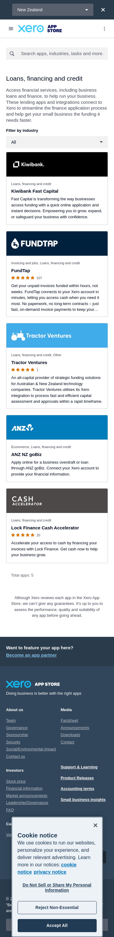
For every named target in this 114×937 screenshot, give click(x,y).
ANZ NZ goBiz (26, 454)
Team (11, 720)
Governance (17, 727)
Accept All (57, 925)
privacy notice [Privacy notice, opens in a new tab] (50, 872)
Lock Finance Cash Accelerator (45, 527)
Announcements (75, 727)
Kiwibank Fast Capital (34, 191)
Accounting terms (78, 788)
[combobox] (64, 53)
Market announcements (26, 795)
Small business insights (83, 799)
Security (13, 742)
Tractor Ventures (29, 362)
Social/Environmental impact (31, 749)
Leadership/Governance (27, 802)
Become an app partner (31, 655)
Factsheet (69, 720)
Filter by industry (22, 130)
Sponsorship (17, 734)
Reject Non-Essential (56, 907)
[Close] (103, 10)
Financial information (24, 788)
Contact (67, 742)
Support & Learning (79, 767)
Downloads (70, 734)
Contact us (15, 756)
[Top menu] (104, 28)
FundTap (20, 270)
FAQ (10, 810)
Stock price (16, 781)
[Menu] (11, 29)
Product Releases (77, 778)
